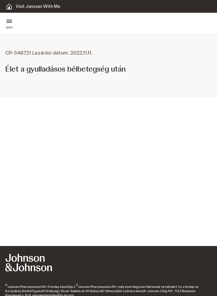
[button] (9, 23)
